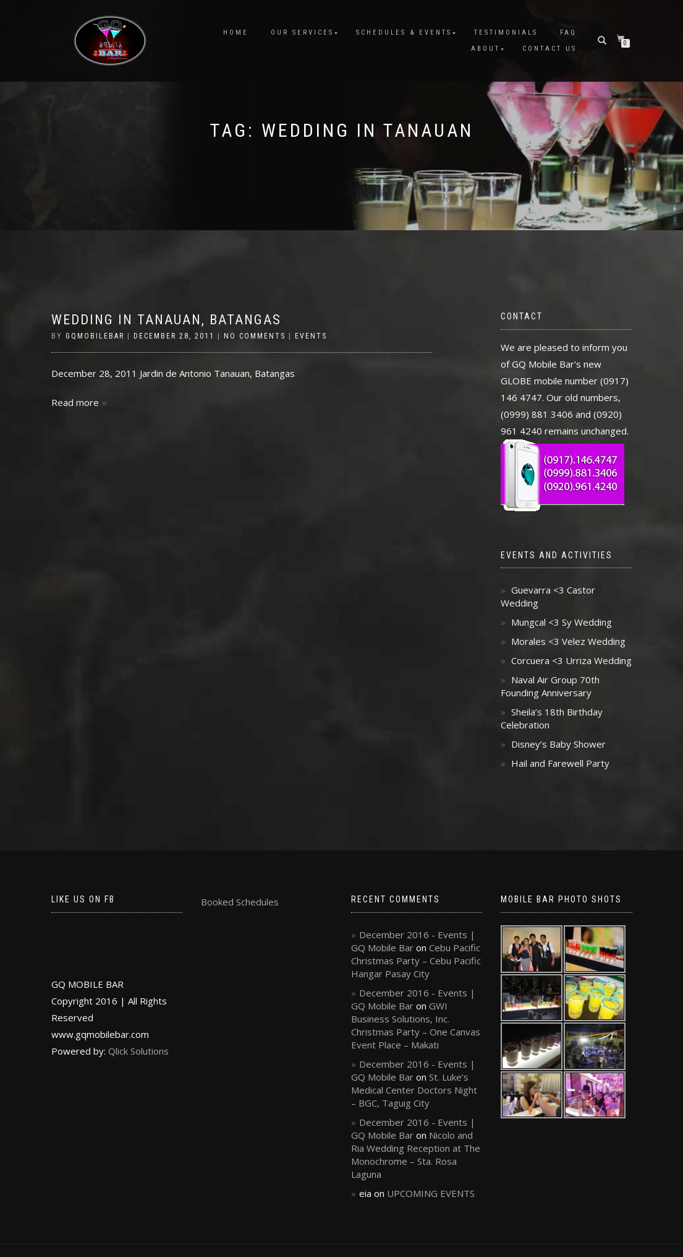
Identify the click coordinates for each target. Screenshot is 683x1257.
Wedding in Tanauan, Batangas (166, 319)
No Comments (255, 336)
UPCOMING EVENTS (431, 1193)
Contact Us (549, 49)
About (485, 49)
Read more (75, 402)
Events (311, 336)
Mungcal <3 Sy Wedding (561, 622)
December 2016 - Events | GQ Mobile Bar (413, 941)
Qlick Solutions (138, 1051)
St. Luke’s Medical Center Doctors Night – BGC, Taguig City (414, 1090)
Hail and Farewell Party (560, 763)
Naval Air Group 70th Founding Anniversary (550, 686)
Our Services (302, 32)
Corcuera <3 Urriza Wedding (571, 660)
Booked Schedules (240, 902)
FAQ (568, 32)
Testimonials (506, 32)
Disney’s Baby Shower (558, 744)
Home (235, 32)
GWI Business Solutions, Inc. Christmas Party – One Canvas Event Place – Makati (415, 1025)
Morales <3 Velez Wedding (568, 641)
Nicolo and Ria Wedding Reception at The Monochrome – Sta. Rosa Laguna (415, 1154)
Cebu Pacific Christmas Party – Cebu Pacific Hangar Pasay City (416, 960)
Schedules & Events (404, 32)
